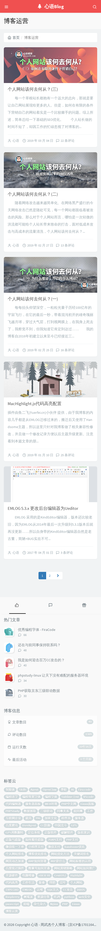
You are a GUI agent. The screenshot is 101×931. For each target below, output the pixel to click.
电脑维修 (28, 875)
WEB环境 (51, 804)
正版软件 (50, 832)
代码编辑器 (13, 804)
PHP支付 (72, 840)
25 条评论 (67, 455)
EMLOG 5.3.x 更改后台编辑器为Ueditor (43, 508)
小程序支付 (36, 847)
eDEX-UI (44, 875)
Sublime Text (70, 797)
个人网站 (76, 883)
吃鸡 (57, 897)
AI (72, 790)
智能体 (10, 790)
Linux (76, 904)
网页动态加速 (15, 861)
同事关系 (63, 811)
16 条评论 (67, 350)
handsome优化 (75, 847)
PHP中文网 (68, 804)
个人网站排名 (15, 854)
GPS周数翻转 (14, 832)
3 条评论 (67, 552)
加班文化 (51, 818)
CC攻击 (68, 890)
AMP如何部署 (37, 861)
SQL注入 (53, 890)
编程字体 (51, 797)
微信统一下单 (15, 847)
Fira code (84, 790)
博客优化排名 (37, 854)
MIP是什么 (58, 861)
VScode (88, 797)
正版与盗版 (13, 840)
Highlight (76, 875)
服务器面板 (33, 804)
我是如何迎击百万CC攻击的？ (41, 660)
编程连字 (12, 797)
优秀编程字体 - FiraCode (36, 629)
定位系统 (34, 832)
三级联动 (46, 811)
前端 (26, 904)
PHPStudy (12, 811)
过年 (63, 883)
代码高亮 (12, 883)
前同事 (78, 811)
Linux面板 (87, 804)
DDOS (81, 890)
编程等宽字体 (31, 797)
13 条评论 (67, 245)
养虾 (64, 790)
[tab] (17, 604)
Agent (35, 790)
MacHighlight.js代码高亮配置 (34, 403)
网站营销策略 (63, 868)
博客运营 (12, 911)
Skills (22, 790)
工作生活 (28, 883)
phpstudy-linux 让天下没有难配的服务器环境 (53, 675)
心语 (15, 140)
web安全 (84, 897)
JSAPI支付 (55, 840)
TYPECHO (12, 890)
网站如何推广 (86, 868)
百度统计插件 (15, 868)
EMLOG (27, 890)
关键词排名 (81, 854)
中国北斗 (61, 825)
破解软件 (67, 832)
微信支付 (54, 847)
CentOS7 (60, 875)
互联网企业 (13, 818)
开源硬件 (12, 875)
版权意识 (84, 832)
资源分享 (43, 897)
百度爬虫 (12, 825)
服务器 (79, 818)
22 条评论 (67, 140)
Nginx (54, 904)
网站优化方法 (60, 854)
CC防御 (45, 825)
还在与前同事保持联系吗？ (39, 645)
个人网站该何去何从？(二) (33, 194)
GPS (74, 825)
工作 (90, 811)
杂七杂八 (40, 904)
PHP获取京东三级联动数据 (39, 690)
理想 (52, 883)
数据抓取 (30, 811)
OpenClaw (49, 790)
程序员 (65, 818)
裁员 (28, 818)
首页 (14, 37)
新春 (42, 883)
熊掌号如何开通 (39, 868)
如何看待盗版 (34, 840)
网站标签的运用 (80, 861)
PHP (65, 904)
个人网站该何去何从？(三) (33, 89)
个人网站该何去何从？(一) (33, 299)
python (69, 897)
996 (38, 818)
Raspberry (12, 897)
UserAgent (29, 825)
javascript (12, 904)
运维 (40, 890)
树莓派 (28, 897)
